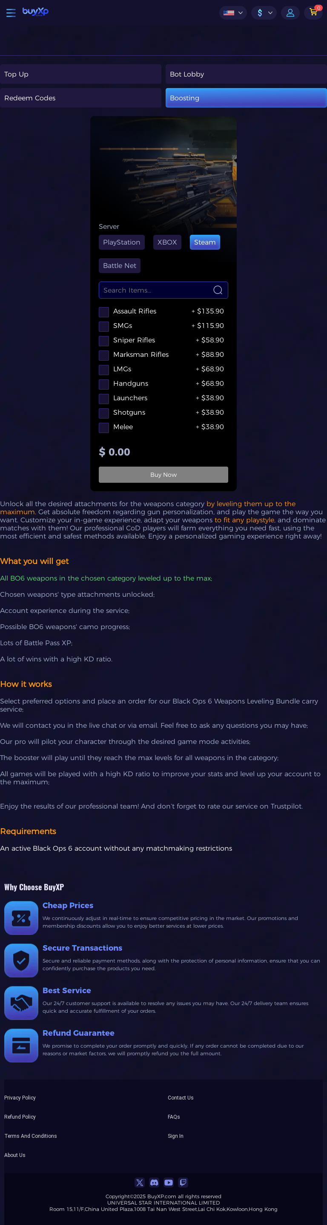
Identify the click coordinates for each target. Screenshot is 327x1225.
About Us (15, 1154)
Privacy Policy (20, 1097)
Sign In (176, 1135)
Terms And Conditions (30, 1135)
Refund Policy (20, 1116)
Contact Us (181, 1097)
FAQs (174, 1116)
